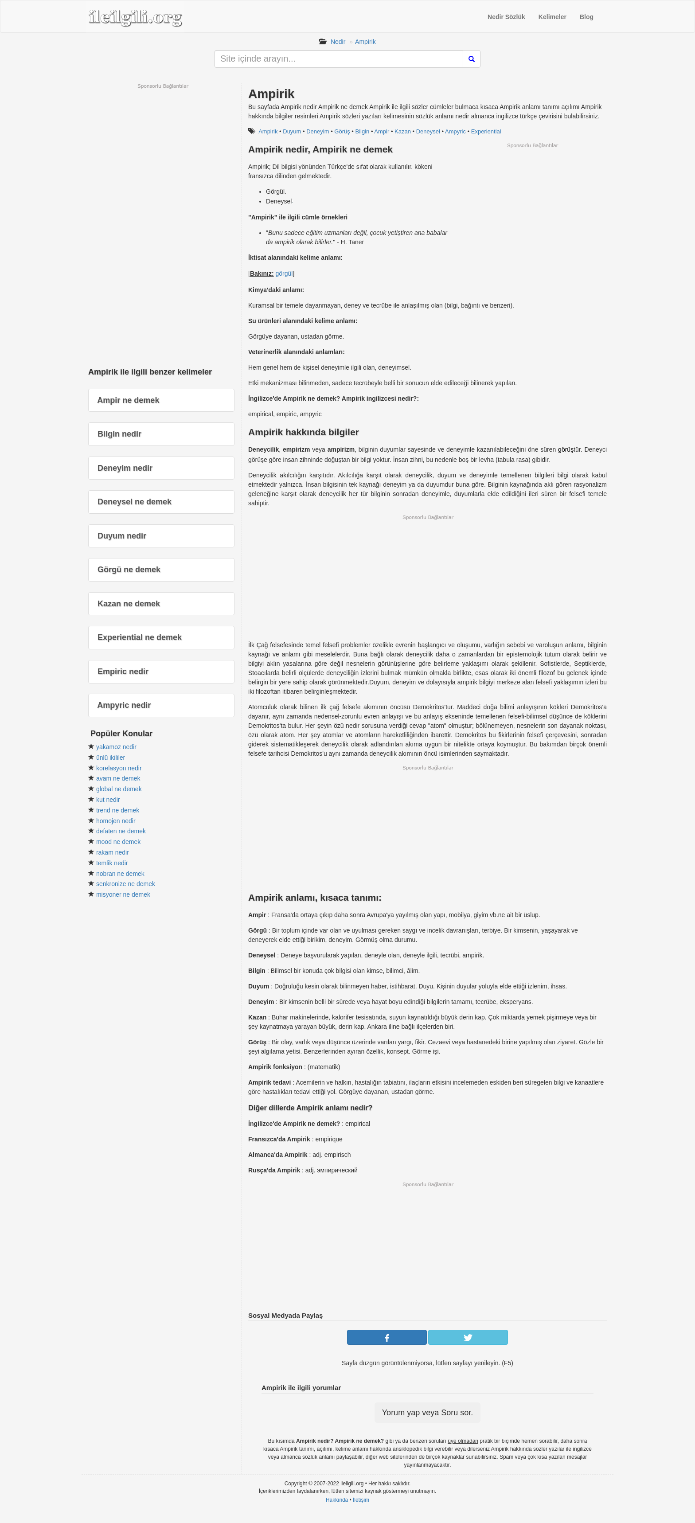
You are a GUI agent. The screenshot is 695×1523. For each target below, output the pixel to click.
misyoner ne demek (123, 894)
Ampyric (455, 131)
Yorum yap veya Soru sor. (427, 1412)
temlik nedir (112, 863)
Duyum (292, 131)
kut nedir (108, 799)
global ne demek (119, 789)
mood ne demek (118, 841)
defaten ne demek (121, 831)
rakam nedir (112, 852)
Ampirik (365, 41)
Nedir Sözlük (506, 16)
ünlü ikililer (110, 757)
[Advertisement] (532, 211)
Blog (586, 16)
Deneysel (428, 131)
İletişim (361, 1500)
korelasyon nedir (119, 768)
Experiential (486, 131)
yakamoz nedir (116, 746)
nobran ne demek (120, 873)
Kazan (402, 131)
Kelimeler (552, 16)
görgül (284, 273)
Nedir (338, 41)
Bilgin (362, 131)
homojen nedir (116, 820)
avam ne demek (118, 778)
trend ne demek (117, 810)
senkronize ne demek (125, 883)
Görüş (342, 131)
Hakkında (337, 1500)
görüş (566, 449)
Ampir (381, 131)
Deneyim (317, 131)
